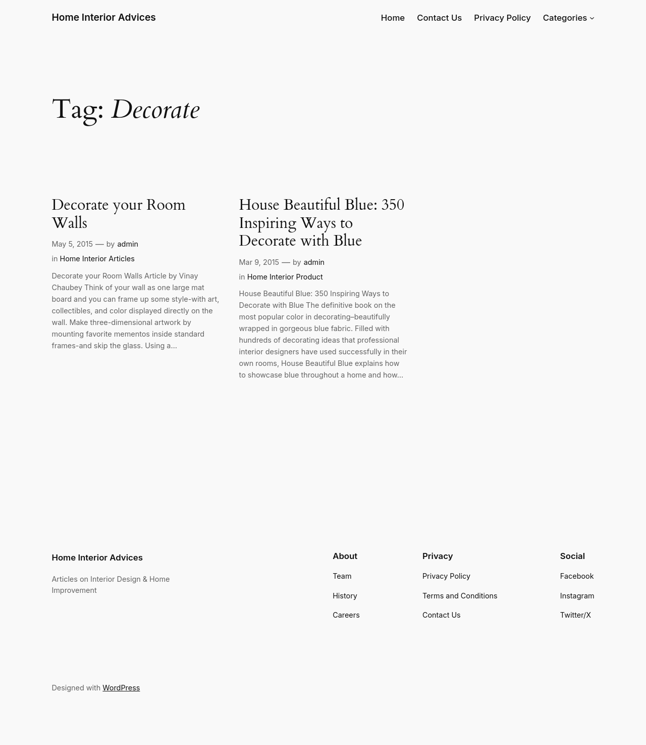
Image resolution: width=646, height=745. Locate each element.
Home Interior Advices (103, 17)
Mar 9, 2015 (259, 262)
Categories (565, 18)
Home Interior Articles (97, 258)
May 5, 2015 (72, 244)
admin (127, 244)
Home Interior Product (285, 276)
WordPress (121, 687)
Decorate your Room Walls (118, 214)
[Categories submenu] (592, 17)
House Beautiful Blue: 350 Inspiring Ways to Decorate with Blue (322, 224)
